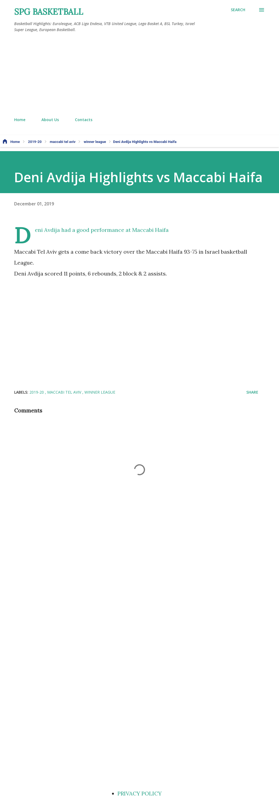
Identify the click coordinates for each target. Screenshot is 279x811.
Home (19, 119)
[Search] (238, 10)
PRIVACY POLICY (139, 793)
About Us (50, 119)
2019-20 (37, 392)
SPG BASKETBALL (48, 12)
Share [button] (252, 392)
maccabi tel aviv (64, 392)
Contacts (83, 119)
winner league (99, 392)
